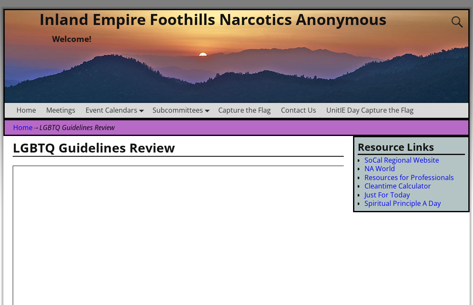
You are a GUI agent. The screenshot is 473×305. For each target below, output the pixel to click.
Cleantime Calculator (397, 186)
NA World (379, 168)
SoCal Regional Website (401, 160)
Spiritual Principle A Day (402, 203)
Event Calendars (116, 110)
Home (26, 110)
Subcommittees (183, 110)
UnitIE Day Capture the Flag (370, 110)
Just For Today (387, 195)
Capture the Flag (244, 110)
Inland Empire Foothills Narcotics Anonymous (213, 19)
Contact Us (298, 110)
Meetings (60, 110)
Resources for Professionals (409, 177)
